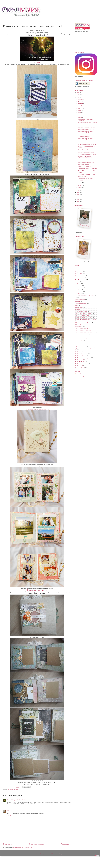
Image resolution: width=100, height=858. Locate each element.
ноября (80, 101)
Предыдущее (66, 844)
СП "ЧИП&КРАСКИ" (80, 362)
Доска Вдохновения (83, 164)
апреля (80, 117)
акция (76, 270)
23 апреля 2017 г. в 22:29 (17, 811)
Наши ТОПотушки (80, 299)
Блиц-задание (78, 272)
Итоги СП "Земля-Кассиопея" (86, 125)
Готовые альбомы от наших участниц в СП (86, 139)
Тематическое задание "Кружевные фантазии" (85, 157)
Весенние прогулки (80, 276)
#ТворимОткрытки (80, 268)
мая (79, 115)
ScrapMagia (80, 374)
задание (77, 282)
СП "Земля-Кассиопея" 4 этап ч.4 (87, 142)
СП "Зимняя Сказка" (80, 356)
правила (77, 309)
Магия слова (78, 285)
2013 (78, 197)
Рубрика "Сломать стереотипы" (84, 336)
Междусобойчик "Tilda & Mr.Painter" (84, 295)
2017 (78, 97)
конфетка (77, 284)
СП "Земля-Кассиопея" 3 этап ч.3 (87, 174)
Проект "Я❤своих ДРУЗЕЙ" (82, 315)
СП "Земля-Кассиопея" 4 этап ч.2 (87, 154)
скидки (77, 344)
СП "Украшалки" (79, 360)
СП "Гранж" (78, 352)
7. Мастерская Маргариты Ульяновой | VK (37, 409)
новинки (77, 301)
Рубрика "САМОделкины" (82, 334)
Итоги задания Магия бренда (86, 129)
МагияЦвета (78, 293)
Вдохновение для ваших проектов (87, 168)
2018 (78, 95)
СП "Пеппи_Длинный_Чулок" (82, 358)
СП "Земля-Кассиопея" (14, 789)
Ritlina (8, 811)
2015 (78, 192)
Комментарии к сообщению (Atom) (22, 847)
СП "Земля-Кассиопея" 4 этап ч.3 (87, 144)
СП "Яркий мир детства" (81, 364)
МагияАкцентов (79, 287)
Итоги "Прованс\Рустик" (84, 150)
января (80, 187)
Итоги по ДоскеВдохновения (86, 162)
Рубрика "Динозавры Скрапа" (83, 323)
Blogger (61, 854)
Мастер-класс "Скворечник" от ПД (87, 122)
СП (75, 350)
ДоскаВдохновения (80, 280)
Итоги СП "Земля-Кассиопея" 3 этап (86, 147)
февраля (80, 185)
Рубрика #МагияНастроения (83, 338)
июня (79, 112)
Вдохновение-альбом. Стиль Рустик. (86, 179)
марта (80, 183)
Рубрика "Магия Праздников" (83, 330)
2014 (78, 194)
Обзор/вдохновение (80, 303)
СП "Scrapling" (79, 366)
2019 (78, 92)
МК (76, 297)
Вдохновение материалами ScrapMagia (85, 119)
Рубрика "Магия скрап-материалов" (85, 332)
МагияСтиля (78, 289)
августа (80, 108)
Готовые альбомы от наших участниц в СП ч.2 (86, 132)
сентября (81, 106)
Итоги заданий (82, 176)
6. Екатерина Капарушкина (37, 590)
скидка (77, 342)
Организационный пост (84, 166)
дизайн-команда (79, 278)
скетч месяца (78, 340)
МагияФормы (78, 291)
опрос (76, 305)
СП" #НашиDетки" (80, 367)
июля (79, 110)
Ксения (37, 62)
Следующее (7, 844)
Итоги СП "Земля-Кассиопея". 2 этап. (86, 171)
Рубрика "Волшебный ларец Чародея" (85, 319)
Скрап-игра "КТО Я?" (80, 346)
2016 (78, 190)
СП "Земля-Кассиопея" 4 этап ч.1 (87, 160)
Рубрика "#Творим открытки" (83, 317)
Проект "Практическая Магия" (83, 313)
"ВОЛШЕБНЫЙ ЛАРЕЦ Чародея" (86, 127)
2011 (78, 201)
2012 (78, 199)
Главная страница (36, 844)
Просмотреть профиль (81, 376)
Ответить (9, 806)
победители (78, 307)
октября (80, 103)
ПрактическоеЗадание (81, 311)
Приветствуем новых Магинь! (86, 152)
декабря (80, 99)
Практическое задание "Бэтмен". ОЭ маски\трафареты (87, 135)
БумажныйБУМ (79, 274)
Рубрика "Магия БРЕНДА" (82, 328)
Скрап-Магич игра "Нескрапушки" (84, 348)
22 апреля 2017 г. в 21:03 (18, 800)
